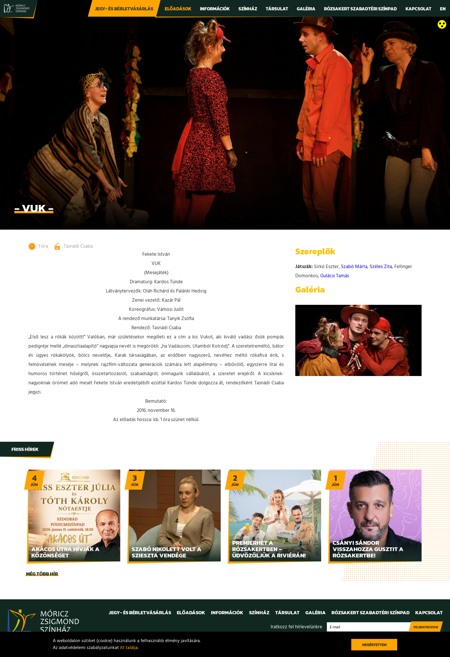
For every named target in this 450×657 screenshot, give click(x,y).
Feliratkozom (426, 627)
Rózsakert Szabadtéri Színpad (360, 8)
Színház (247, 8)
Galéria (306, 8)
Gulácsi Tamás (334, 276)
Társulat (277, 8)
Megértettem (374, 645)
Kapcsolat (418, 8)
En (443, 8)
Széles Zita (381, 267)
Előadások (178, 8)
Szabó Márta (354, 267)
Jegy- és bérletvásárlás (124, 8)
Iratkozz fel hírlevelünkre (296, 627)
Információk (215, 8)
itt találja (129, 648)
